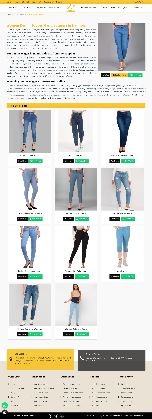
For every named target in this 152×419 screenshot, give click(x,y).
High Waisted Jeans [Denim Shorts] (128, 406)
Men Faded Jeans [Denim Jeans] (41, 401)
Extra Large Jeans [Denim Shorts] (128, 388)
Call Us (106, 75)
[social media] (50, 416)
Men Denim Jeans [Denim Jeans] (41, 384)
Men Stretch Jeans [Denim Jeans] (41, 397)
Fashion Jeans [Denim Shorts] (126, 401)
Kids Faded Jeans (99, 388)
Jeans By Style (139, 8)
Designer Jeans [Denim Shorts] (127, 397)
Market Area (15, 406)
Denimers (17, 416)
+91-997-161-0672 (137, 2)
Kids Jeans (41, 8)
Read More (22, 161)
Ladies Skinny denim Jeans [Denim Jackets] (73, 401)
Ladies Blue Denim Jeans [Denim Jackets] (73, 393)
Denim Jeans (13, 8)
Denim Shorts (109, 8)
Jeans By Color (123, 8)
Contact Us (15, 397)
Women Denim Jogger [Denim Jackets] (72, 397)
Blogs (13, 393)
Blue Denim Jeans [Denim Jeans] (41, 393)
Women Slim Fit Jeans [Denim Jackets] (72, 406)
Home (9, 14)
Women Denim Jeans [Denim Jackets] (71, 384)
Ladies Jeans (27, 8)
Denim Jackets (54, 8)
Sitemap (14, 401)
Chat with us (135, 75)
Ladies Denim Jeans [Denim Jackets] (71, 388)
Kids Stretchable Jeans (101, 393)
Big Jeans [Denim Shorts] (124, 384)
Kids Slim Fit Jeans (99, 401)
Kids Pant (96, 406)
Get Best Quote (119, 75)
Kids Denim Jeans (99, 384)
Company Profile (17, 388)
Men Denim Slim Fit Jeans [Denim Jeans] (44, 388)
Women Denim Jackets (90, 8)
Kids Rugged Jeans (99, 397)
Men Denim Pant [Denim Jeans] (40, 406)
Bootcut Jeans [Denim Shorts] (126, 393)
